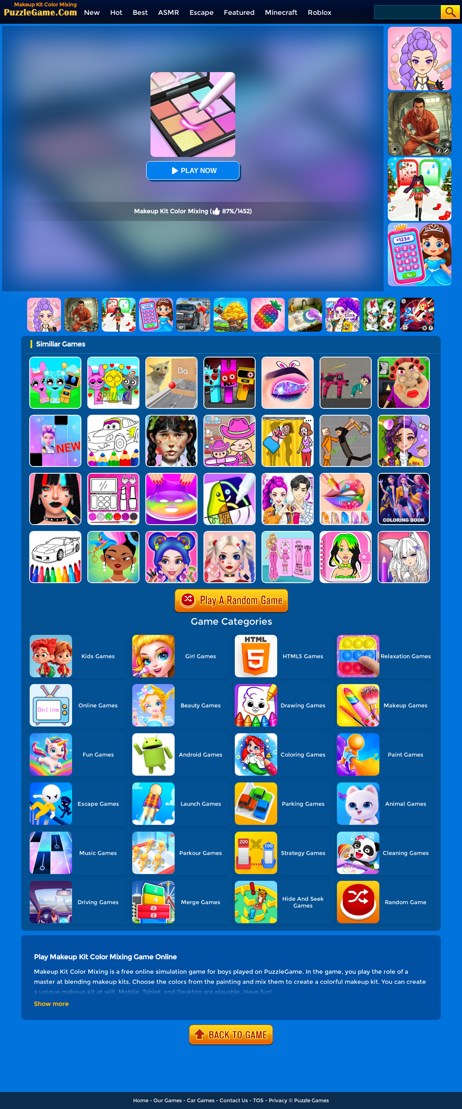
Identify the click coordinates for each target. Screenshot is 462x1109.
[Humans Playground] (346, 418)
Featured (239, 12)
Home (140, 1100)
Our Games (167, 1100)
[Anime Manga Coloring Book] (404, 534)
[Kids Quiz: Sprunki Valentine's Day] (113, 360)
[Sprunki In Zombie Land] (229, 360)
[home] (40, 12)
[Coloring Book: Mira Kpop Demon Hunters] (404, 476)
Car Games (200, 1100)
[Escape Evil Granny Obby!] (404, 360)
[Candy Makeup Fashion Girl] (171, 534)
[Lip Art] (346, 476)
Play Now (193, 170)
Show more (51, 1004)
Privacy (278, 1100)
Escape (201, 12)
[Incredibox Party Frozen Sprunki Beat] (55, 360)
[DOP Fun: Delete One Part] (288, 418)
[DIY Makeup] (171, 476)
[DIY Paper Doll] (346, 534)
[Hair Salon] (113, 534)
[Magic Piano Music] (55, 418)
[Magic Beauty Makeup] (404, 418)
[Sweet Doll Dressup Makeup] (288, 534)
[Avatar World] (229, 418)
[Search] (407, 12)
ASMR (168, 12)
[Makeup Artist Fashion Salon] (55, 476)
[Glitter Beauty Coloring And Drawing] (113, 476)
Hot (116, 12)
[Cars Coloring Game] (113, 418)
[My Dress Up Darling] (288, 476)
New (92, 12)
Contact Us (234, 1100)
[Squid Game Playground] (346, 360)
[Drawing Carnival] (229, 476)
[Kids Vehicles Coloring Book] (55, 534)
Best (140, 12)
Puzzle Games (311, 1100)
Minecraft (281, 12)
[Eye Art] (288, 360)
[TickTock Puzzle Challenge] (171, 360)
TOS (258, 1100)
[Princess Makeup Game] (229, 534)
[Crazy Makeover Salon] (171, 418)
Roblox (319, 12)
